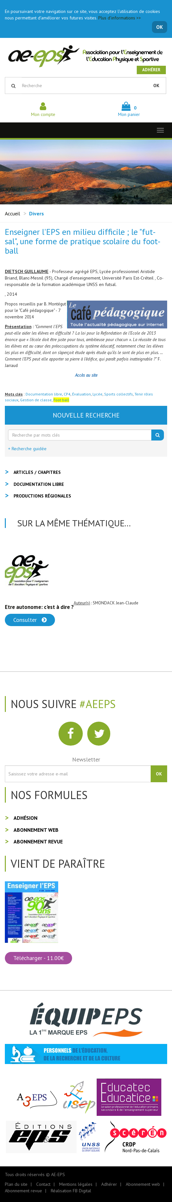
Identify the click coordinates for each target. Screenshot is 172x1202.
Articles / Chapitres (37, 472)
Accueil (12, 213)
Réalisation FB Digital (71, 1191)
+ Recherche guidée (27, 449)
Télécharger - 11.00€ (38, 958)
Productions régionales (42, 496)
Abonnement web (36, 830)
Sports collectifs (118, 394)
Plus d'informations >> (119, 18)
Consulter (30, 620)
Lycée (97, 394)
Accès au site (86, 375)
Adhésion (26, 818)
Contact (43, 1184)
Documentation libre (44, 394)
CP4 (67, 394)
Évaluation (81, 394)
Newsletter (86, 759)
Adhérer (151, 70)
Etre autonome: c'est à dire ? (39, 607)
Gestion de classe (36, 399)
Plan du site (16, 1184)
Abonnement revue (38, 841)
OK (159, 27)
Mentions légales (75, 1184)
